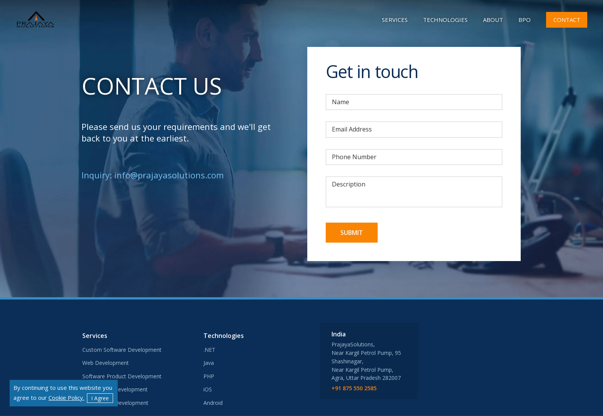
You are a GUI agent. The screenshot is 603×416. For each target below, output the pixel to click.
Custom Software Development (122, 349)
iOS (207, 389)
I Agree (100, 398)
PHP (208, 376)
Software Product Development (122, 376)
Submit (351, 232)
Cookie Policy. (66, 397)
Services (395, 19)
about (493, 19)
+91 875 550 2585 (353, 388)
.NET (209, 349)
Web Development (105, 362)
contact (566, 19)
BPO (524, 19)
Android (213, 402)
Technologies (445, 19)
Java (208, 362)
